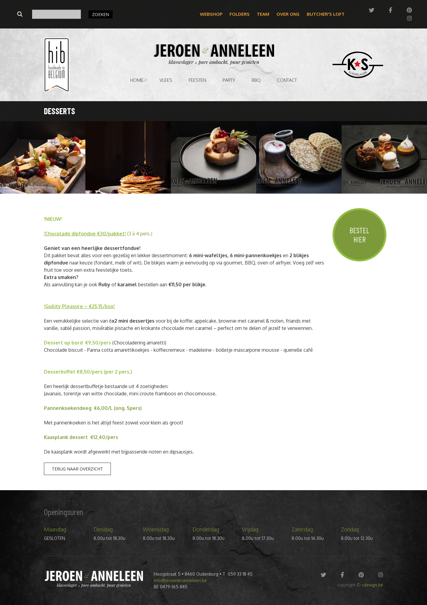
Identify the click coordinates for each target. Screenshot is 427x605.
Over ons (288, 14)
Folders (240, 14)
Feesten (197, 80)
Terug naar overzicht (77, 469)
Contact (287, 80)
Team (263, 14)
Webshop (211, 14)
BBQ (256, 80)
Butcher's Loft (326, 14)
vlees (166, 80)
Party (229, 80)
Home (136, 80)
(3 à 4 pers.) (139, 234)
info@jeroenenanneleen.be (180, 580)
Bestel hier (359, 235)
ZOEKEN (100, 14)
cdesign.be (372, 584)
